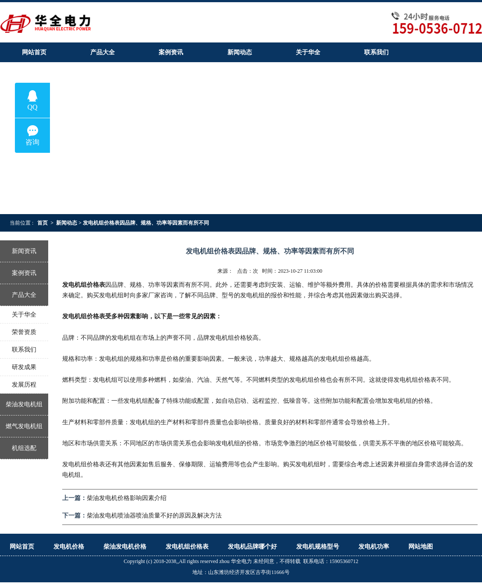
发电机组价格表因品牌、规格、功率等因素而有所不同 (148, 223)
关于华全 (24, 314)
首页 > (45, 223)
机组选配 (24, 448)
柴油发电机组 (24, 404)
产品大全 (24, 295)
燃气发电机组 (24, 426)
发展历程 (24, 384)
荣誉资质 (24, 332)
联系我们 (24, 349)
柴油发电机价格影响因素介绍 (127, 498)
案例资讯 (24, 273)
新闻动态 (66, 223)
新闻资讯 (24, 251)
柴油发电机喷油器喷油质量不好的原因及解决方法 (154, 515)
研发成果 (24, 367)
